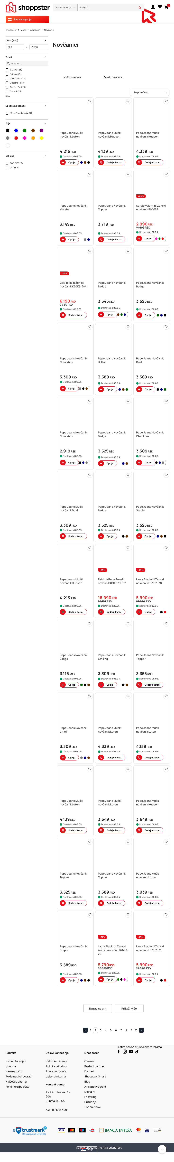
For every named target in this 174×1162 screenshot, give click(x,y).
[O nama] (89, 1061)
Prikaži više (129, 1008)
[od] (15, 47)
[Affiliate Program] (95, 1086)
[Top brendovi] (92, 1107)
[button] (65, 7)
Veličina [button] (26, 155)
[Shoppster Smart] (95, 1076)
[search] (111, 7)
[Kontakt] (89, 1071)
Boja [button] (26, 123)
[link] (153, 6)
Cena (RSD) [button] (26, 40)
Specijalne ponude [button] (26, 105)
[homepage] (28, 6)
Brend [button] (26, 57)
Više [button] (8, 96)
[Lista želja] (160, 6)
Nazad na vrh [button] (97, 1008)
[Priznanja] (90, 1102)
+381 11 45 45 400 (56, 1110)
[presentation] (87, 11)
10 (136, 1030)
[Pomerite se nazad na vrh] (162, 1149)
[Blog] (87, 1081)
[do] (38, 47)
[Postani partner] (94, 1066)
